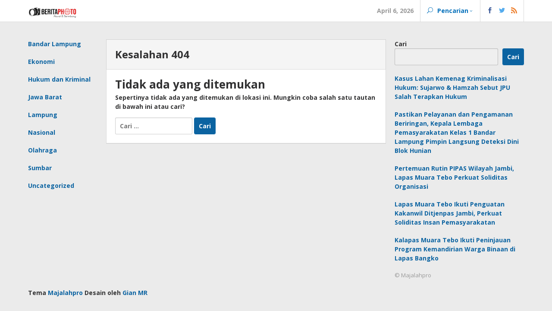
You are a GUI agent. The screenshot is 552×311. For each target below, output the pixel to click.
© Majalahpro (413, 275)
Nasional (41, 132)
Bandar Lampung (54, 44)
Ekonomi (41, 61)
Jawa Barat (45, 97)
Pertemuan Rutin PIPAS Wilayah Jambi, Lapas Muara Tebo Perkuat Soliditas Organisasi (454, 177)
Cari (401, 44)
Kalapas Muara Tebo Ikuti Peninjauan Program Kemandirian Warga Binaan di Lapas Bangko (455, 249)
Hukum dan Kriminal (59, 79)
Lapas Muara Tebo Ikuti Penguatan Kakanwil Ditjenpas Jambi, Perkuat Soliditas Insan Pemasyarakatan (450, 213)
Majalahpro (65, 293)
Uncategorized (51, 185)
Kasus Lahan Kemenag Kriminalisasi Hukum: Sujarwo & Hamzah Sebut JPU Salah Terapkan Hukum (452, 87)
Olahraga (42, 150)
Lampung (42, 115)
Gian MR (134, 293)
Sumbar (40, 168)
